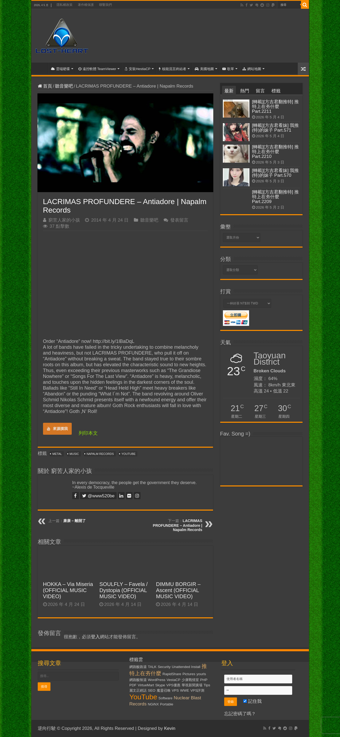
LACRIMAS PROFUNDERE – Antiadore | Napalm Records (177, 525)
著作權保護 (86, 5)
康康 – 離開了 (74, 521)
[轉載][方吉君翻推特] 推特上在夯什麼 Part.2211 (275, 106)
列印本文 (88, 433)
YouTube (128, 453)
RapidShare (172, 674)
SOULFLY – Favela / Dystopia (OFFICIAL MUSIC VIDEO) (123, 590)
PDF (133, 685)
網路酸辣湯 (138, 680)
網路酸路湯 (138, 667)
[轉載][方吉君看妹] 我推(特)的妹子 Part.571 (275, 128)
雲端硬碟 (60, 69)
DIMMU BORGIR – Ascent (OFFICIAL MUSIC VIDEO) (178, 590)
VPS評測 (197, 690)
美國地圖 (204, 69)
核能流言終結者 (172, 69)
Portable (166, 704)
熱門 (244, 90)
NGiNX (153, 704)
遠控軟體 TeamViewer (97, 69)
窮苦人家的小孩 (64, 220)
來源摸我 (57, 428)
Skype (160, 685)
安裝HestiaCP (137, 69)
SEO (151, 690)
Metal (57, 453)
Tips (206, 685)
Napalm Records (100, 453)
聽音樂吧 (64, 86)
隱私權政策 (65, 5)
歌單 (228, 69)
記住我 (252, 701)
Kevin (170, 728)
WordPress (156, 680)
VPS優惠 (173, 685)
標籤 (275, 90)
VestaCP (173, 680)
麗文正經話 (138, 690)
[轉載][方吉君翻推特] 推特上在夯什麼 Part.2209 (275, 196)
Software (166, 698)
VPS (175, 690)
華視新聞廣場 (192, 685)
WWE (184, 690)
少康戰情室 (190, 680)
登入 (95, 636)
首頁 (41, 68)
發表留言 (179, 220)
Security (164, 667)
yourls (201, 674)
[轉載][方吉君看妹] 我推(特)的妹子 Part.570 (275, 173)
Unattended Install (186, 667)
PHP (203, 680)
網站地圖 (252, 69)
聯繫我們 (105, 5)
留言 (260, 90)
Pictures (188, 674)
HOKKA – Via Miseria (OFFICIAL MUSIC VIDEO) (68, 590)
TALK (152, 667)
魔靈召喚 (164, 690)
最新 (228, 90)
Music (74, 453)
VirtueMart (146, 685)
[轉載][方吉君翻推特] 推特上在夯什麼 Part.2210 (275, 151)
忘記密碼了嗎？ (240, 713)
